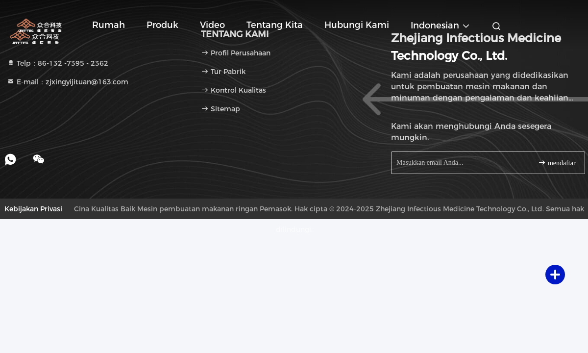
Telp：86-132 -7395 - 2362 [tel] (57, 63)
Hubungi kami (356, 25)
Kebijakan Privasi (33, 208)
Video (212, 25)
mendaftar (556, 162)
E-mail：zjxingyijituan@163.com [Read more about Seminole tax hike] (67, 81)
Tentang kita (274, 25)
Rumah (108, 25)
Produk (162, 25)
